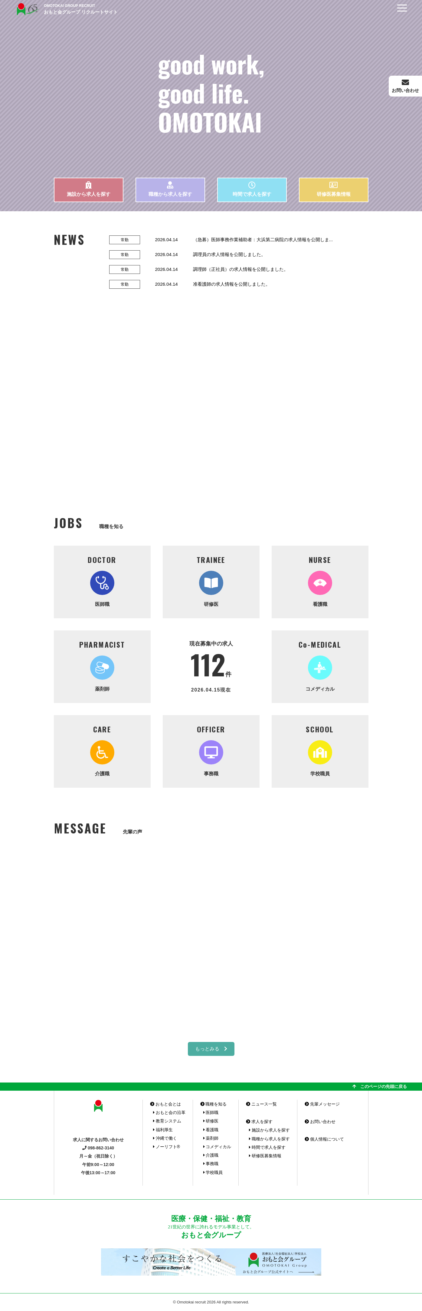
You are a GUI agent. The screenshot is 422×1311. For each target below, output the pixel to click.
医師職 (102, 580)
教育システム (167, 1121)
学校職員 (320, 750)
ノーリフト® (166, 1146)
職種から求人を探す (170, 189)
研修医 (211, 580)
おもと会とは (165, 1104)
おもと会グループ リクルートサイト (81, 9)
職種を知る (213, 1104)
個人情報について (324, 1139)
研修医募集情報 (334, 189)
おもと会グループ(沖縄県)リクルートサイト (27, 9)
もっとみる (211, 1048)
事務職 (211, 750)
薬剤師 (102, 665)
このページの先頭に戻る (379, 1086)
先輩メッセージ (322, 1104)
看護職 (320, 580)
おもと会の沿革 (169, 1112)
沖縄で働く (165, 1138)
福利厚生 (163, 1129)
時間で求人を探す (252, 189)
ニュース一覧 (261, 1104)
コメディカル (320, 665)
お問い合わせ (320, 1121)
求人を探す (259, 1121)
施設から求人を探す (88, 189)
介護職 (102, 750)
